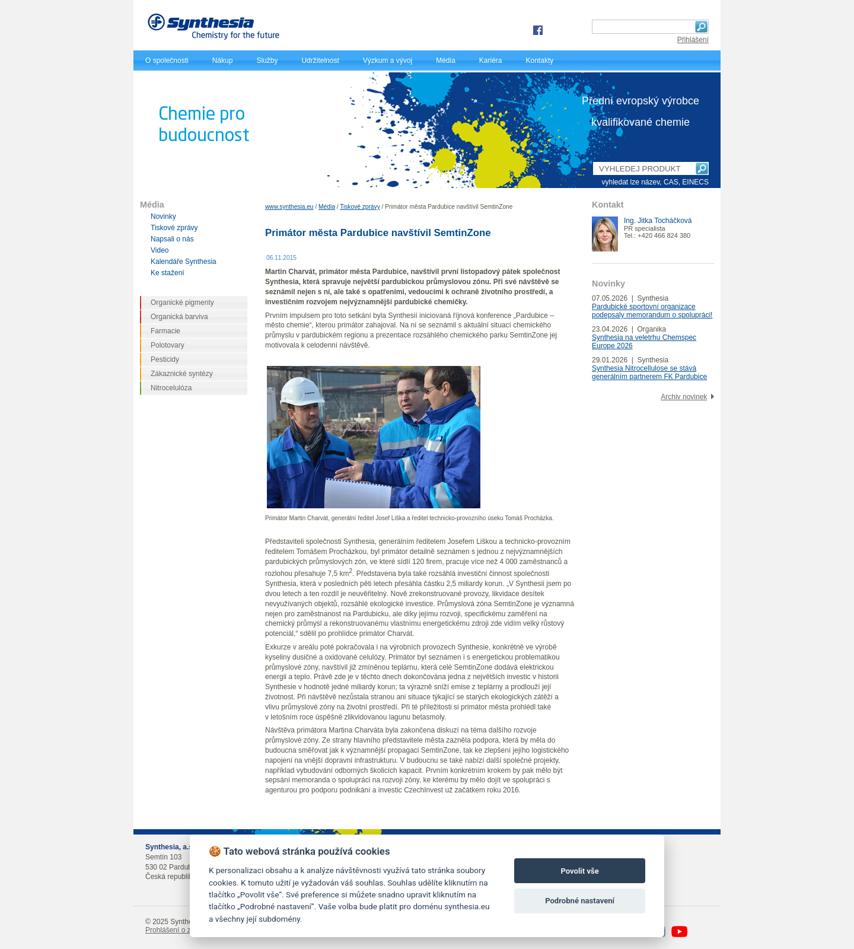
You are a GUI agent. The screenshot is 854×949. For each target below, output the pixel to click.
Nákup (222, 60)
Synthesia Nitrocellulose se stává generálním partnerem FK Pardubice (649, 372)
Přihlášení (693, 40)
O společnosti (167, 60)
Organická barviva (179, 317)
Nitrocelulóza (171, 388)
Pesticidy (165, 359)
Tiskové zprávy (360, 206)
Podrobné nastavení (579, 900)
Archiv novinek (684, 397)
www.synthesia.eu (289, 206)
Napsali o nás (172, 239)
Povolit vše (579, 871)
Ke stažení (167, 273)
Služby (267, 60)
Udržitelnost (320, 60)
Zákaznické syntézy (182, 374)
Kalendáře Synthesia (183, 261)
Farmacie (165, 331)
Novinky (163, 216)
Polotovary (167, 345)
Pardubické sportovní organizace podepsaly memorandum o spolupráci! (652, 310)
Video (159, 250)
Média (445, 60)
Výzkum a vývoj (387, 60)
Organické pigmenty (182, 302)
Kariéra (490, 60)
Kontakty (540, 60)
